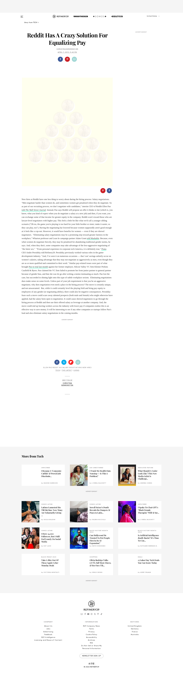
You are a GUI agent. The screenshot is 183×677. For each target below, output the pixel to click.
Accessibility (91, 637)
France (135, 632)
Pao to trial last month (38, 267)
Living (76, 370)
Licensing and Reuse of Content (48, 640)
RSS (91, 643)
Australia (135, 634)
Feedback (48, 634)
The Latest (67, 370)
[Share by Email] (74, 59)
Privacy (91, 632)
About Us (48, 626)
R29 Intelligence (48, 637)
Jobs (48, 629)
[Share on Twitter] (63, 362)
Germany (135, 629)
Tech (57, 370)
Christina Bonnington (67, 49)
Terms (91, 629)
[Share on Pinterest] (67, 59)
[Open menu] (22, 15)
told (34, 210)
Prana (103, 249)
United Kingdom (135, 626)
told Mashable (93, 238)
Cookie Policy (91, 634)
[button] (148, 18)
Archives (91, 640)
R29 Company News (91, 626)
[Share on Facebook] (60, 59)
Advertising (48, 632)
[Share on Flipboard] (70, 362)
